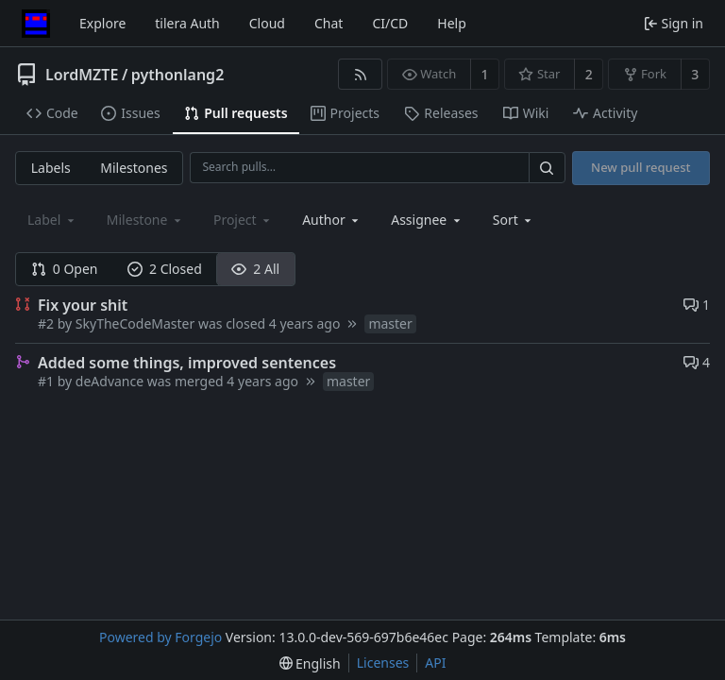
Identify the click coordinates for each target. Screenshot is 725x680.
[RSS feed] (360, 74)
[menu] (514, 219)
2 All (255, 269)
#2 (48, 323)
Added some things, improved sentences (187, 362)
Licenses (383, 663)
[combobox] (332, 219)
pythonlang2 (178, 74)
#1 (48, 381)
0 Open (64, 269)
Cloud (267, 23)
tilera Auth (187, 23)
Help (451, 23)
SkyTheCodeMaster (135, 323)
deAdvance (109, 381)
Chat (328, 23)
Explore (102, 23)
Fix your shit (82, 305)
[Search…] (547, 167)
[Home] (35, 24)
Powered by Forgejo (160, 637)
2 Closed (164, 269)
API (435, 663)
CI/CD (390, 23)
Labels (51, 168)
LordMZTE (81, 74)
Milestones (133, 168)
